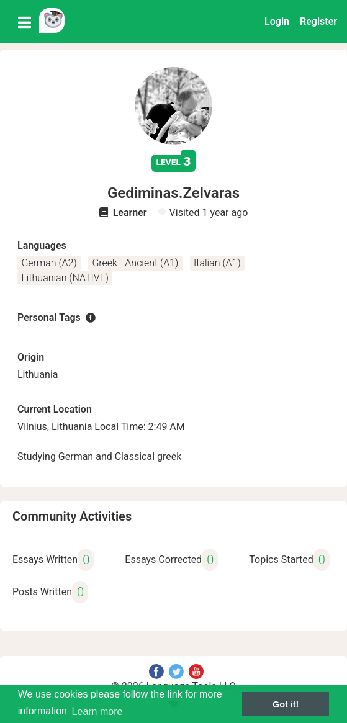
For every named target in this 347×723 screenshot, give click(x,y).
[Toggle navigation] (24, 21)
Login (276, 21)
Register (318, 21)
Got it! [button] (286, 704)
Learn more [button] (97, 711)
